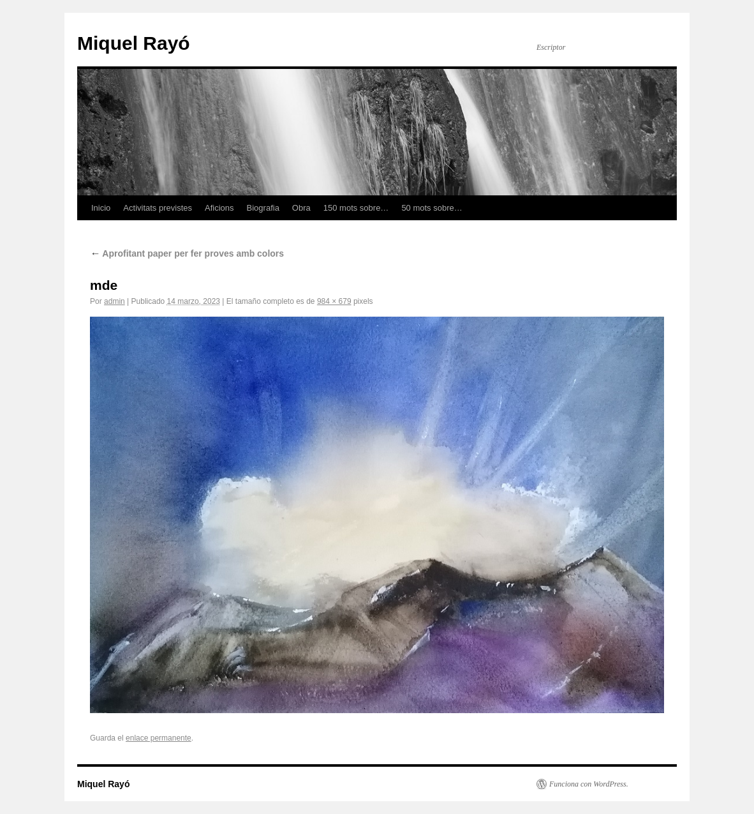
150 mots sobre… (356, 208)
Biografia (263, 208)
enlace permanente (158, 738)
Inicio (100, 208)
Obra (301, 208)
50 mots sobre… (431, 208)
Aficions (219, 208)
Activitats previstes (157, 208)
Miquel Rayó (133, 43)
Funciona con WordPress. (588, 784)
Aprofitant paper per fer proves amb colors (187, 253)
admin (114, 301)
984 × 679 (334, 301)
